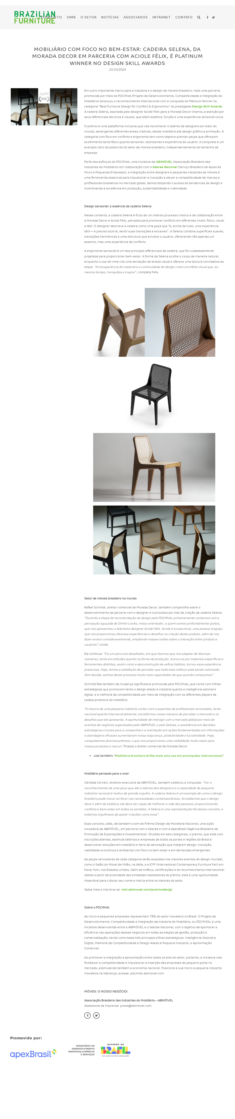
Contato (184, 17)
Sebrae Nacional (158, 167)
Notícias (110, 17)
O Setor (89, 17)
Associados (135, 17)
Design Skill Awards (200, 106)
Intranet (161, 17)
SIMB (71, 17)
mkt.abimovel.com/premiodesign (140, 889)
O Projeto (51, 17)
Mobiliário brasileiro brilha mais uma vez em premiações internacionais (162, 756)
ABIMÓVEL (157, 162)
